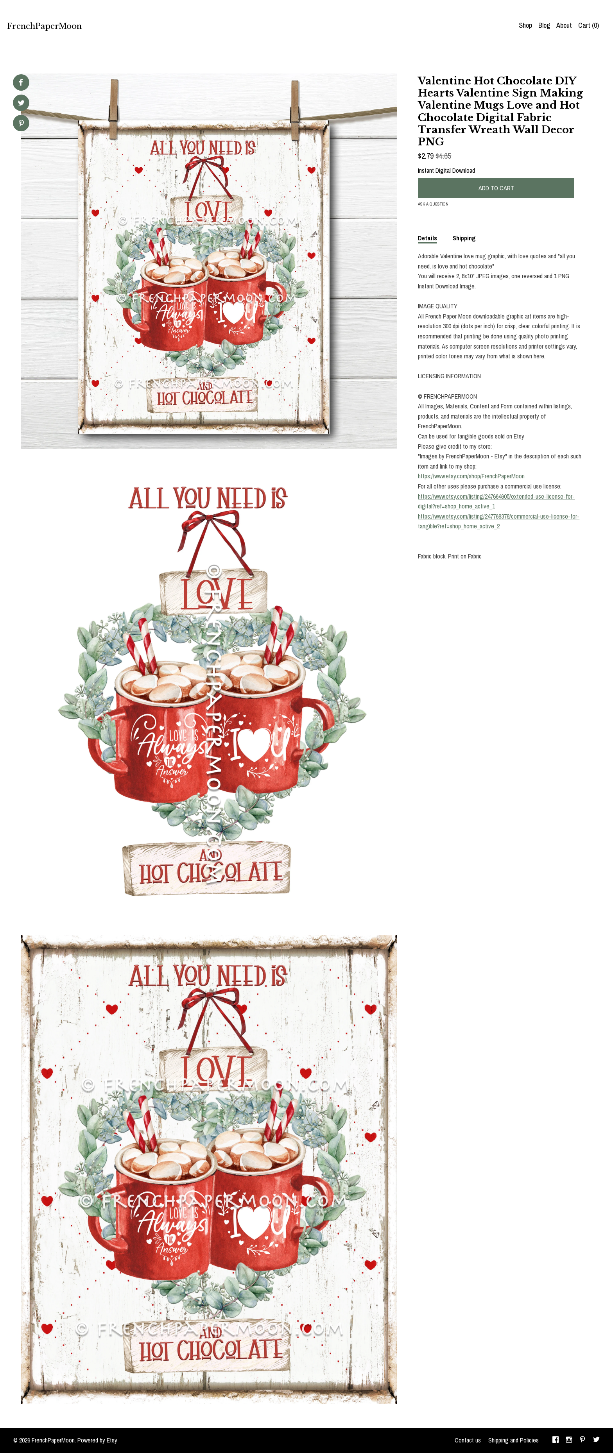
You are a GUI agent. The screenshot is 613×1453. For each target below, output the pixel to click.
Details (427, 238)
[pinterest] (582, 1440)
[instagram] (569, 1440)
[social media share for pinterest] (21, 124)
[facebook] (555, 1440)
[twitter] (596, 1440)
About (564, 25)
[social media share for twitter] (21, 104)
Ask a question (433, 204)
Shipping (464, 238)
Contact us (468, 1440)
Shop (525, 25)
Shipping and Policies (513, 1440)
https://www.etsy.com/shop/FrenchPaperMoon (471, 476)
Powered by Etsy (97, 1440)
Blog (544, 25)
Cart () (588, 25)
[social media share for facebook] (21, 82)
